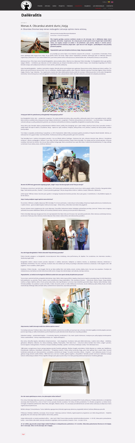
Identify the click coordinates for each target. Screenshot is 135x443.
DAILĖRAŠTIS (78, 6)
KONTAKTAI (110, 6)
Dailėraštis (98, 8)
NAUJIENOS (87, 6)
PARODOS (70, 6)
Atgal (23, 434)
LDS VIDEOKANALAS (98, 6)
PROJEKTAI (61, 6)
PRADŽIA (40, 6)
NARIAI (54, 6)
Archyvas (110, 8)
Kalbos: (105, 2)
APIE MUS (47, 6)
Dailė (104, 8)
